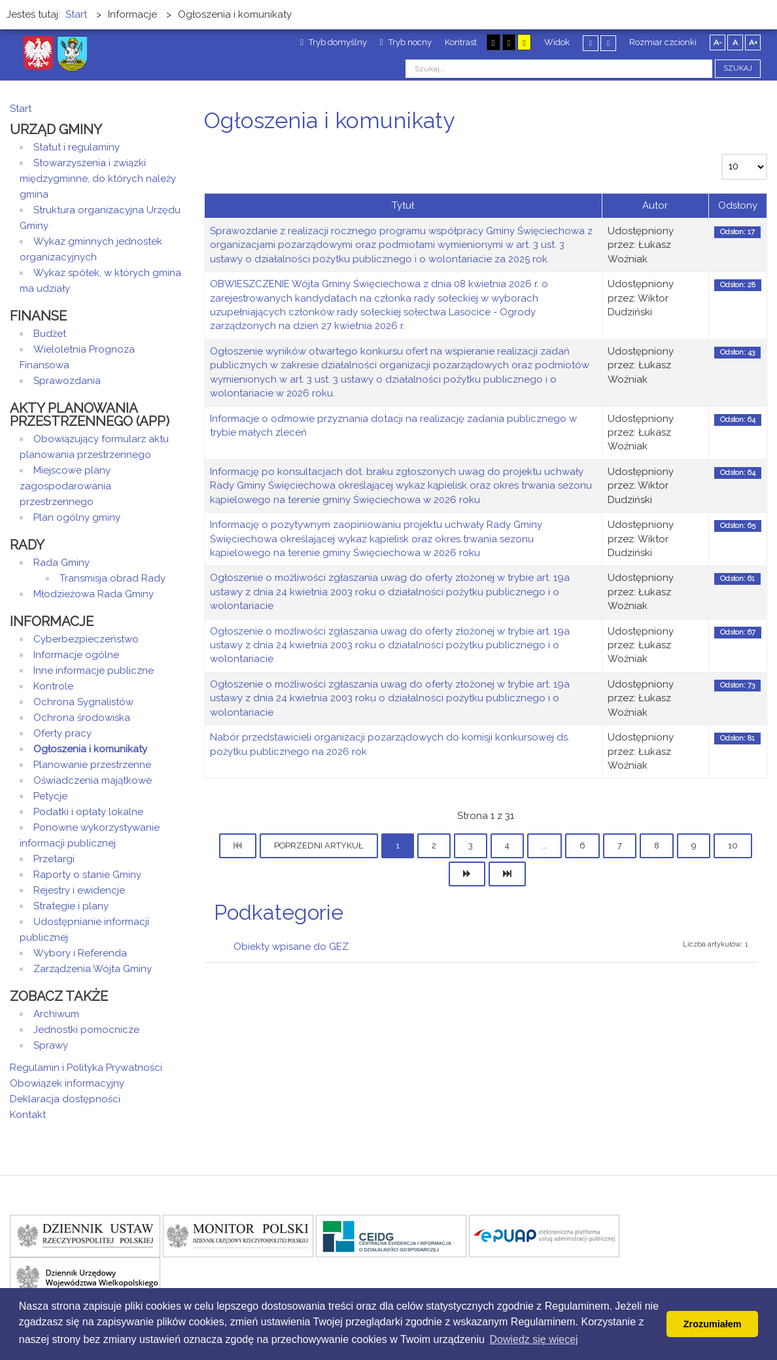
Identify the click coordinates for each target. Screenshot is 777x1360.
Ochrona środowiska (81, 718)
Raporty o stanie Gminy (87, 875)
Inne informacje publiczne (93, 670)
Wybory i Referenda (80, 953)
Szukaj (737, 68)
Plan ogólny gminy (76, 517)
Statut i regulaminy (76, 147)
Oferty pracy (62, 733)
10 (733, 845)
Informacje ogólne (76, 655)
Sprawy (50, 1045)
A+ (753, 42)
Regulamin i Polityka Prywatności (86, 1067)
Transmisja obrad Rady (112, 578)
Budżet (49, 334)
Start (20, 108)
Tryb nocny (406, 42)
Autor (655, 205)
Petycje (50, 796)
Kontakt (28, 1115)
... (544, 845)
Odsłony (737, 205)
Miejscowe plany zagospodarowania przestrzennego (65, 486)
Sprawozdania (67, 381)
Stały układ (590, 42)
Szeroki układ (608, 42)
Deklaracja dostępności (65, 1099)
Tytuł (403, 205)
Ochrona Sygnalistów (83, 702)
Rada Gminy (61, 562)
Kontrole (53, 686)
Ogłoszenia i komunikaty (90, 749)
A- (718, 42)
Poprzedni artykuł (319, 845)
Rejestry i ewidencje (79, 890)
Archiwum (56, 1014)
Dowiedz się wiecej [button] (534, 1339)
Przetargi (54, 859)
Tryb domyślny (333, 42)
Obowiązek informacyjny (67, 1083)
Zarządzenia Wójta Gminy (92, 969)
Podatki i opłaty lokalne (88, 812)
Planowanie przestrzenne (92, 765)
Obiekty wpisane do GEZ (291, 946)
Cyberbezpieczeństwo (86, 639)
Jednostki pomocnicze (86, 1030)
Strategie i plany (71, 906)
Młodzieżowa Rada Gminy (93, 594)
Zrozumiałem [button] (712, 1324)
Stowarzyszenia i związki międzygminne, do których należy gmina (98, 178)
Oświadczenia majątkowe (92, 780)
